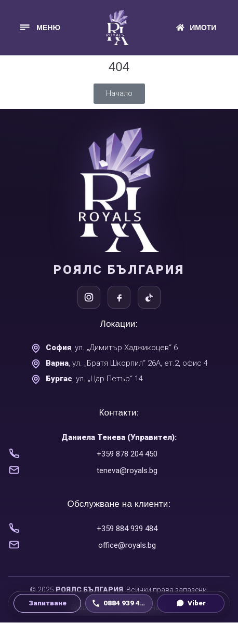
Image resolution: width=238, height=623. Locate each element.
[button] (39, 27)
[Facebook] (119, 297)
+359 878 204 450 (127, 454)
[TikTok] (149, 297)
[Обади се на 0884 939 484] (119, 603)
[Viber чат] (190, 603)
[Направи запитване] (47, 603)
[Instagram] (88, 297)
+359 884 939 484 (127, 528)
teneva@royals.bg (127, 470)
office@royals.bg (127, 545)
